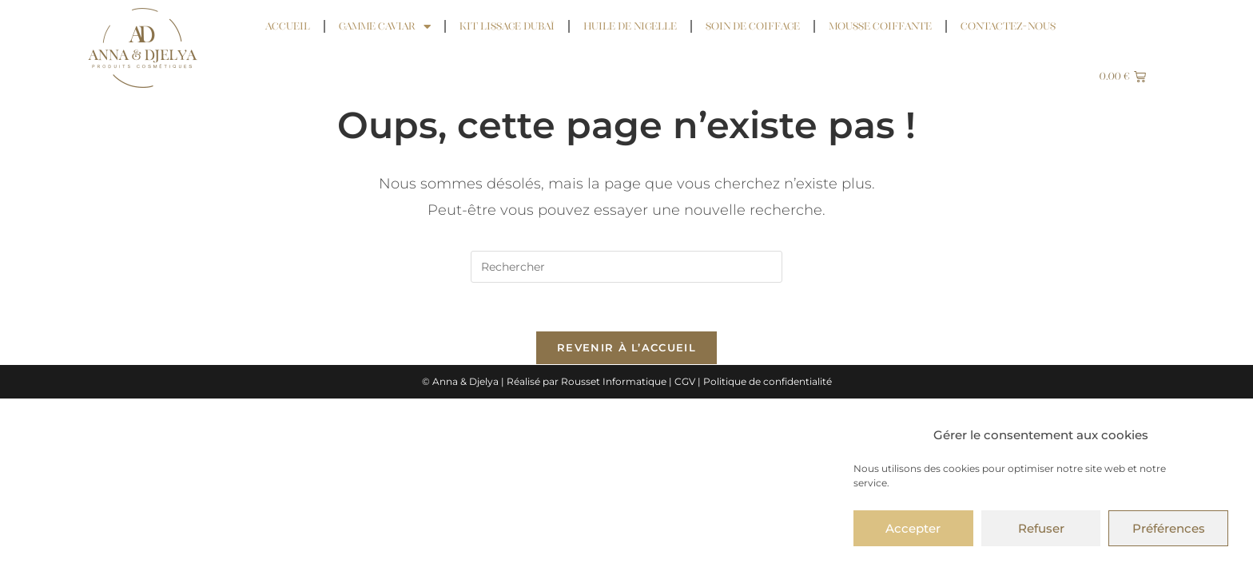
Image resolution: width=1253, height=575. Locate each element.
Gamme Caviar (385, 27)
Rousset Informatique (613, 381)
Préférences (1168, 528)
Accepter (913, 528)
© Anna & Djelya (460, 381)
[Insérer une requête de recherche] (626, 267)
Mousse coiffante (880, 26)
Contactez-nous (1008, 26)
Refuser (1041, 528)
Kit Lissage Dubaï (507, 26)
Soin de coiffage (753, 26)
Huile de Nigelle (630, 26)
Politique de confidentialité (767, 381)
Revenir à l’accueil (626, 347)
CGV (684, 381)
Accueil (287, 26)
